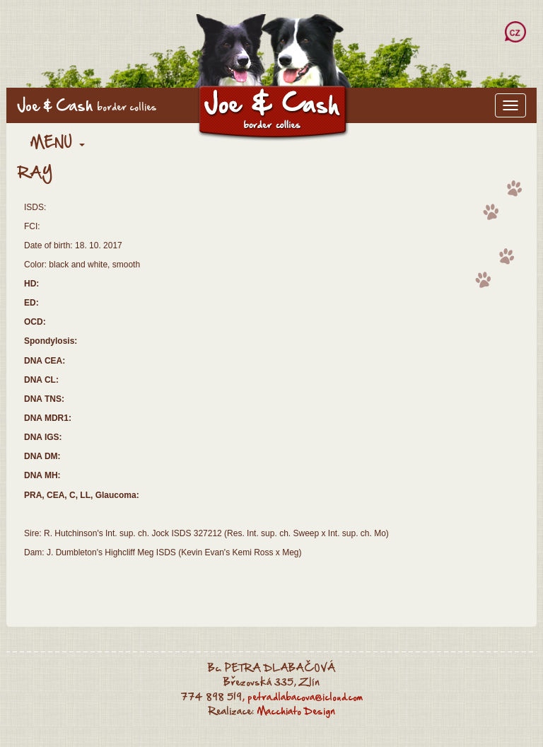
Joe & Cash (87, 105)
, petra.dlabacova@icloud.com (302, 697)
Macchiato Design (296, 711)
